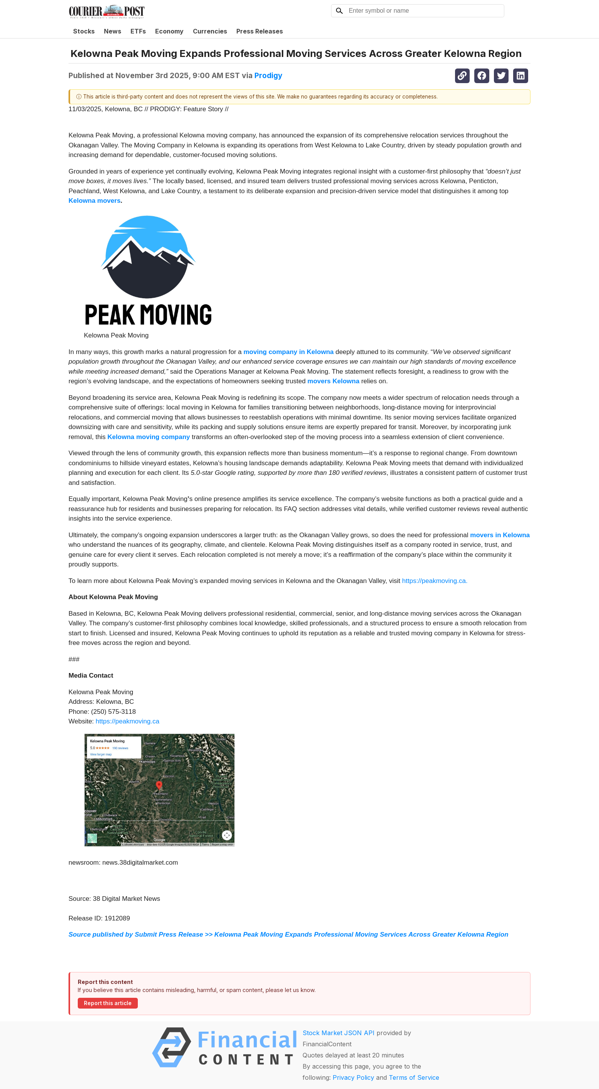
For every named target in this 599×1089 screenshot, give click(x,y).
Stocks (84, 31)
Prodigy (268, 75)
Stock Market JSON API (339, 1033)
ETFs (138, 31)
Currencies (210, 31)
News (112, 31)
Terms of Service (414, 1077)
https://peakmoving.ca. (435, 581)
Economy (169, 31)
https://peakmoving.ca (127, 721)
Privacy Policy (353, 1077)
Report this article (108, 1003)
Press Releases (259, 31)
